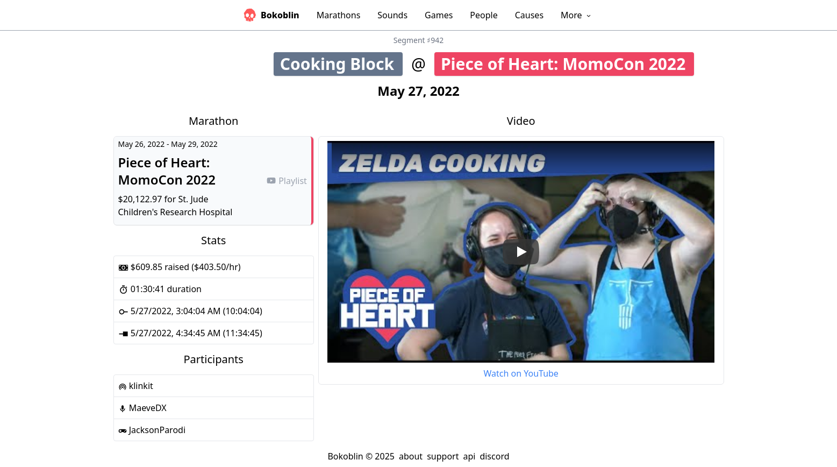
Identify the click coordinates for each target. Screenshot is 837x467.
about (411, 456)
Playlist (286, 181)
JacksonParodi (152, 430)
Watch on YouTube (520, 373)
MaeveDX (142, 408)
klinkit (135, 386)
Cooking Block (341, 64)
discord (494, 456)
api (469, 456)
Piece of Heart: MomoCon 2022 (567, 64)
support (443, 456)
